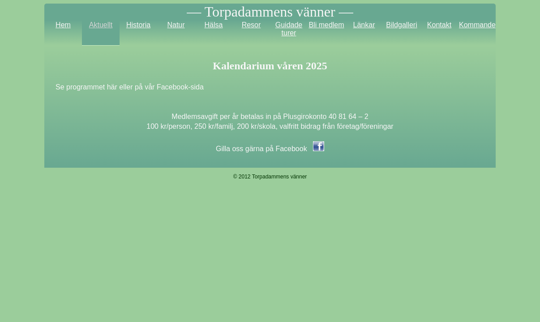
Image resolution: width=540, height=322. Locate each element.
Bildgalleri (401, 25)
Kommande (477, 25)
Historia (138, 25)
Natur (175, 25)
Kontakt (439, 25)
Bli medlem (326, 25)
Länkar (364, 25)
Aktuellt (100, 25)
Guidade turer (289, 29)
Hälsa (214, 25)
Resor (251, 25)
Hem (63, 25)
